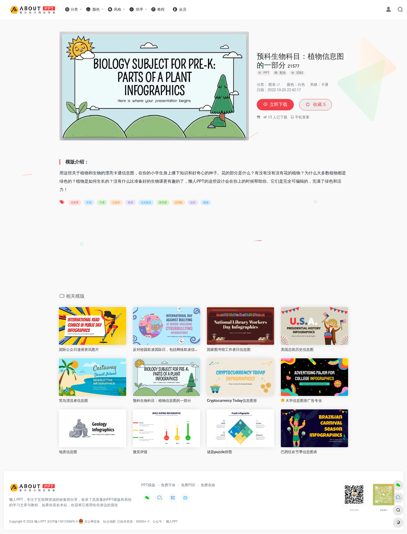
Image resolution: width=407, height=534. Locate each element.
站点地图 (109, 521)
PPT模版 (148, 485)
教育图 (163, 202)
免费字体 (168, 485)
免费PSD (188, 485)
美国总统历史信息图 (297, 349)
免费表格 (208, 485)
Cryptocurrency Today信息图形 (232, 400)
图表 (272, 84)
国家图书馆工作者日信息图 (228, 349)
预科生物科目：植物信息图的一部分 (162, 400)
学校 (89, 202)
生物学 (116, 202)
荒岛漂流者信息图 (73, 400)
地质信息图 (68, 452)
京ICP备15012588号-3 (62, 521)
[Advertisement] (203, 251)
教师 (130, 202)
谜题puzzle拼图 (219, 452)
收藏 (317, 105)
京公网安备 (89, 521)
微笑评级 (140, 452)
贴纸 (192, 202)
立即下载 (276, 105)
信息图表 (146, 202)
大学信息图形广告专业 (301, 400)
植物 (205, 202)
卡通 (102, 202)
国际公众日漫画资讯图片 (79, 349)
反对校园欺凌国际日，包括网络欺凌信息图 (166, 349)
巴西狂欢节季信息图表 (299, 452)
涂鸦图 (178, 202)
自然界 (75, 202)
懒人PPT (172, 521)
